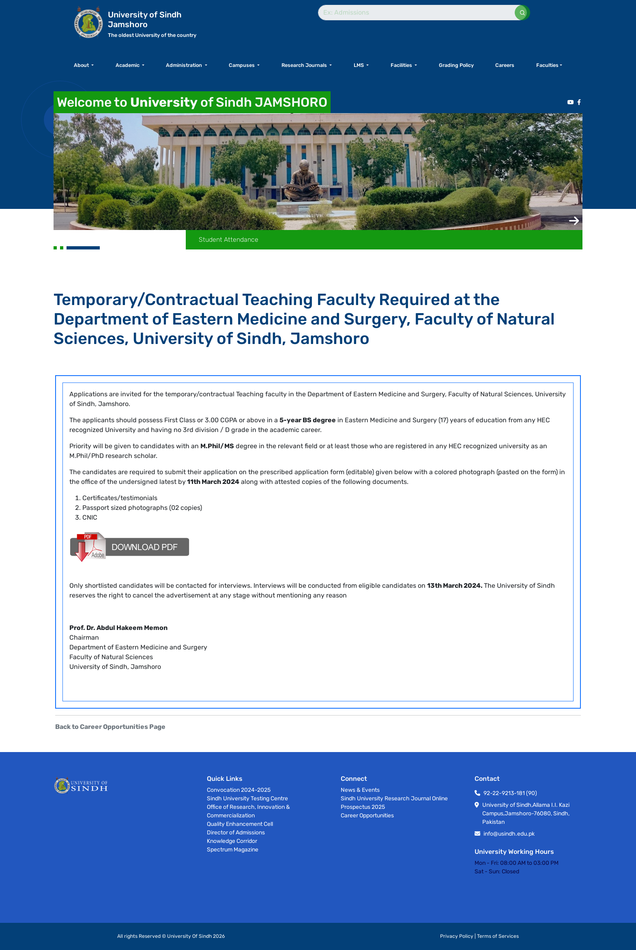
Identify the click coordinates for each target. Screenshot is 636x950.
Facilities (402, 65)
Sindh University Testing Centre (247, 798)
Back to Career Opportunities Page (110, 727)
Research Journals (304, 65)
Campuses (242, 65)
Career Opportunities (367, 815)
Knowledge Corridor (232, 841)
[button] (574, 221)
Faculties (547, 65)
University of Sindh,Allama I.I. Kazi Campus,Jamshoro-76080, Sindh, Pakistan (525, 813)
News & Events (360, 790)
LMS (359, 65)
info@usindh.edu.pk (509, 833)
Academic (128, 65)
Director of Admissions (236, 832)
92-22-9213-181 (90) (510, 793)
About (82, 65)
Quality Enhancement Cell (240, 824)
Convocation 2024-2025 (239, 790)
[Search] (422, 12)
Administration (184, 65)
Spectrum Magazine (232, 849)
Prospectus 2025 (363, 807)
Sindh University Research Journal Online (394, 798)
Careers (504, 65)
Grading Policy (456, 65)
